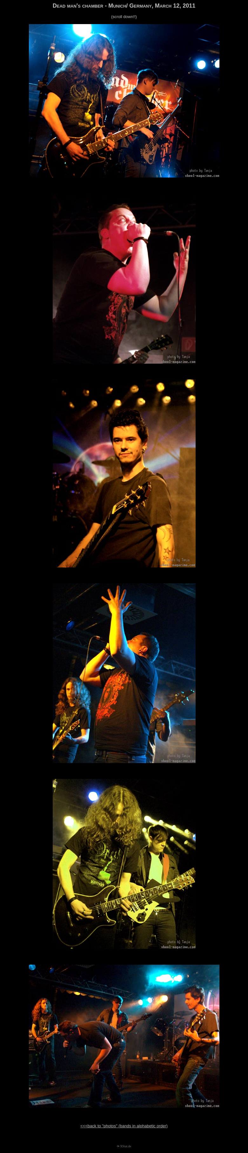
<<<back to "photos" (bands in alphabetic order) (124, 1126)
